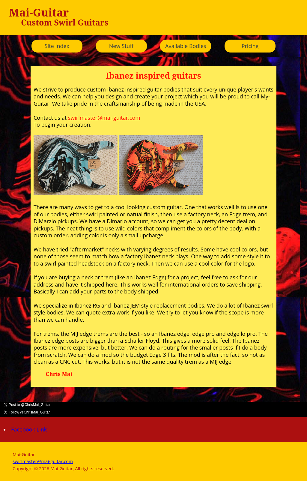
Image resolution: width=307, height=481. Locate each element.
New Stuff (121, 46)
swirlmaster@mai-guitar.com (104, 117)
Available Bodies (185, 46)
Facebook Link (29, 429)
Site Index (57, 46)
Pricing (250, 46)
